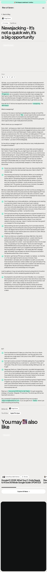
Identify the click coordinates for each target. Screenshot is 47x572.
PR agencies (5, 94)
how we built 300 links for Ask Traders (19, 391)
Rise (22, 115)
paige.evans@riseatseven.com (10, 400)
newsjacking (36, 103)
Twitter (35, 400)
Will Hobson (5, 105)
